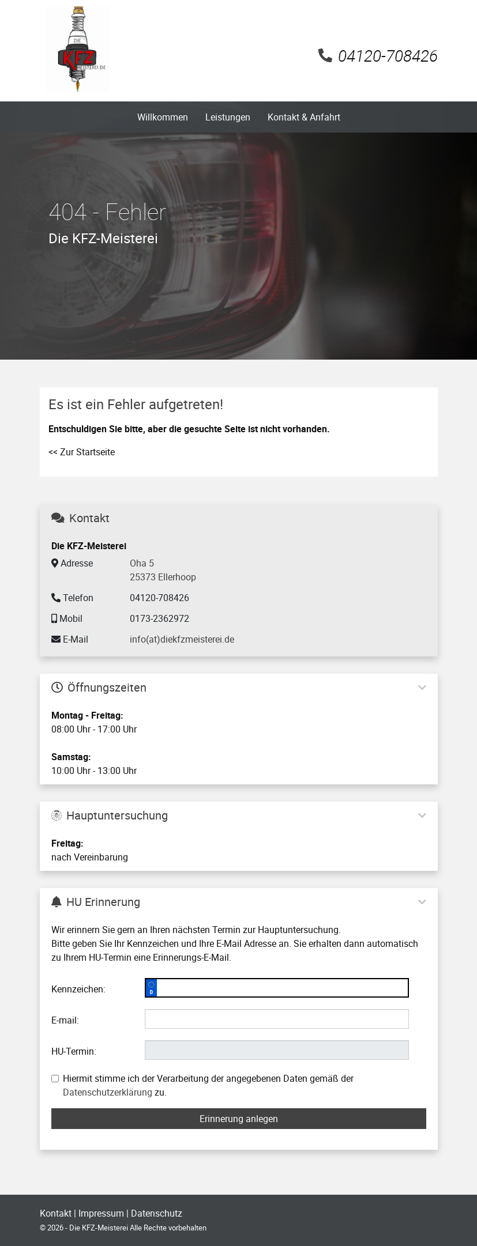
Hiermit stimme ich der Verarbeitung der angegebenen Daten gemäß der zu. (202, 1085)
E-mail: (65, 1020)
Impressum (101, 1213)
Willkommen (162, 117)
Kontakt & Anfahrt (304, 117)
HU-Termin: (73, 1051)
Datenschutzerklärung (107, 1092)
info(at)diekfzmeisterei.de (182, 639)
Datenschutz (156, 1213)
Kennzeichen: (78, 989)
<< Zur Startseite (81, 451)
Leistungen (227, 117)
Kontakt (56, 1213)
